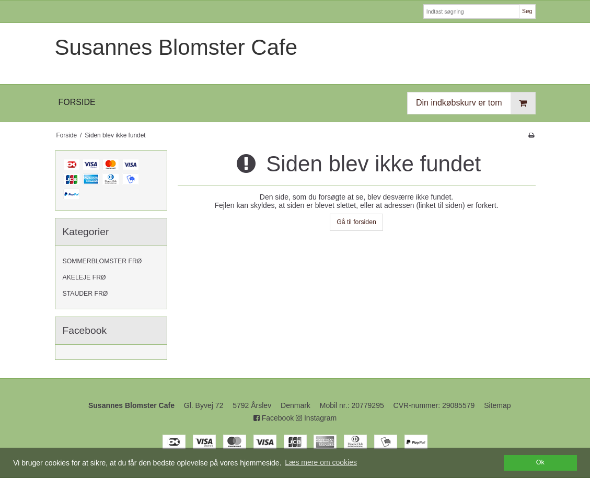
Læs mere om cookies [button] (321, 462)
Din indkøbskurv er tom (475, 103)
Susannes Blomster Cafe (176, 47)
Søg (527, 11)
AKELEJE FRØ (84, 277)
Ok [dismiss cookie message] (540, 462)
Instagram (316, 418)
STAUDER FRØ (85, 293)
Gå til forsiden (356, 222)
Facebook (273, 418)
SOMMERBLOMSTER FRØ (102, 261)
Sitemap (497, 405)
